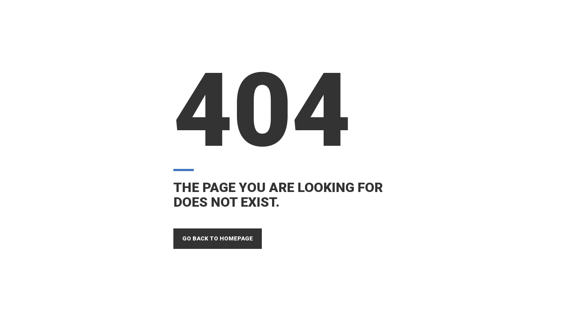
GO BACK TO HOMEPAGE (217, 238)
